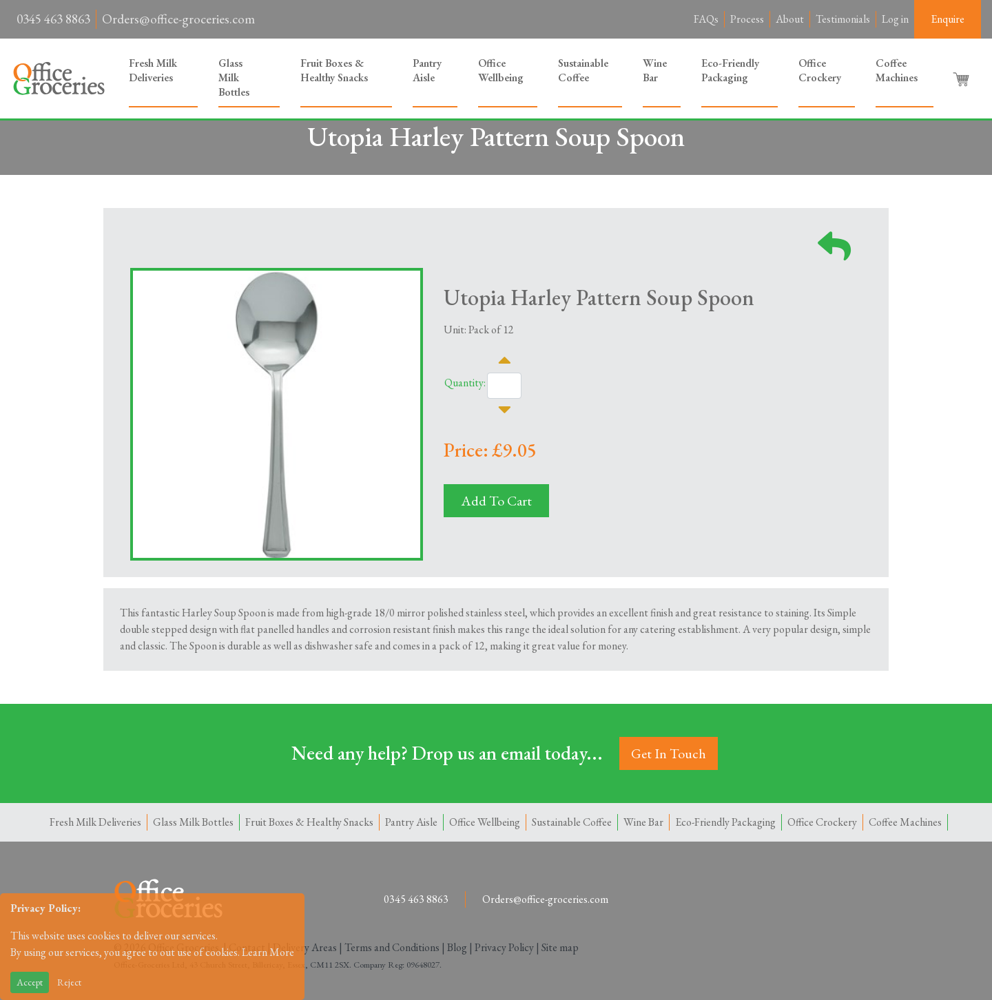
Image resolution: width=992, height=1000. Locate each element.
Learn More (268, 952)
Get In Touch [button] (668, 753)
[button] (962, 78)
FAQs (706, 19)
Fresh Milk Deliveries (153, 70)
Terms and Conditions (392, 947)
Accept (30, 982)
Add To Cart (496, 501)
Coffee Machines (897, 70)
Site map (560, 947)
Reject (69, 982)
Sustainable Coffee (583, 70)
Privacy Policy (504, 947)
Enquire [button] (947, 19)
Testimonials (843, 19)
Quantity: (465, 382)
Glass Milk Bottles (233, 77)
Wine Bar (655, 70)
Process (747, 19)
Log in (895, 19)
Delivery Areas (305, 947)
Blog (457, 947)
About (790, 19)
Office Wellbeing (501, 70)
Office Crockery (819, 70)
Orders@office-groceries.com (178, 19)
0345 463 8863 (53, 19)
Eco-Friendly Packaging (730, 70)
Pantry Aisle (427, 70)
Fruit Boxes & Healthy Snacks (334, 70)
